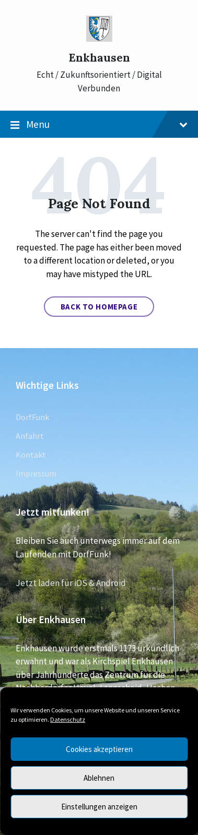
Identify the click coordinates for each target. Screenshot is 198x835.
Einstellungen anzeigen (99, 807)
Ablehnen (99, 778)
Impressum (36, 473)
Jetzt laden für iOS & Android (71, 583)
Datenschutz (67, 719)
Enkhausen (99, 58)
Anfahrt (30, 436)
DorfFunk (32, 417)
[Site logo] (99, 38)
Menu (99, 125)
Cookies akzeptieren (99, 749)
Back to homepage (99, 307)
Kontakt (31, 454)
